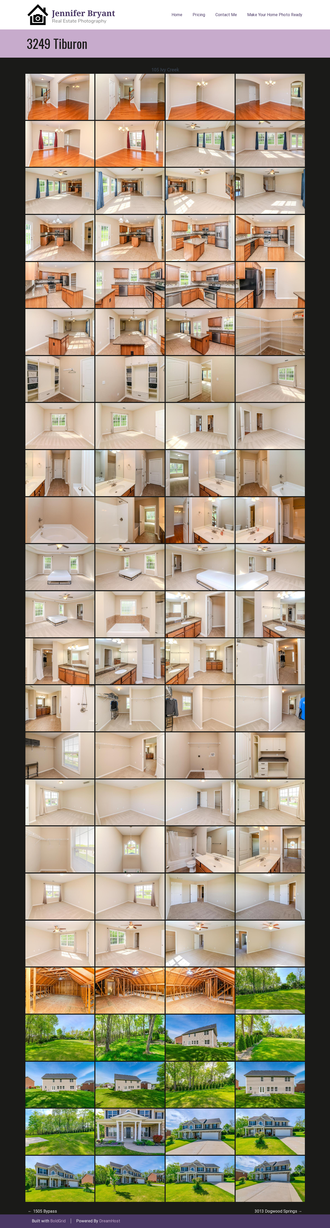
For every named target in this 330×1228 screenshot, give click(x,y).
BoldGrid (58, 1221)
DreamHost (109, 1221)
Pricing (199, 14)
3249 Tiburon (57, 43)
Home (177, 14)
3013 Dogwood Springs (278, 1211)
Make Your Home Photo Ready (274, 14)
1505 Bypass (42, 1211)
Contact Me (226, 14)
